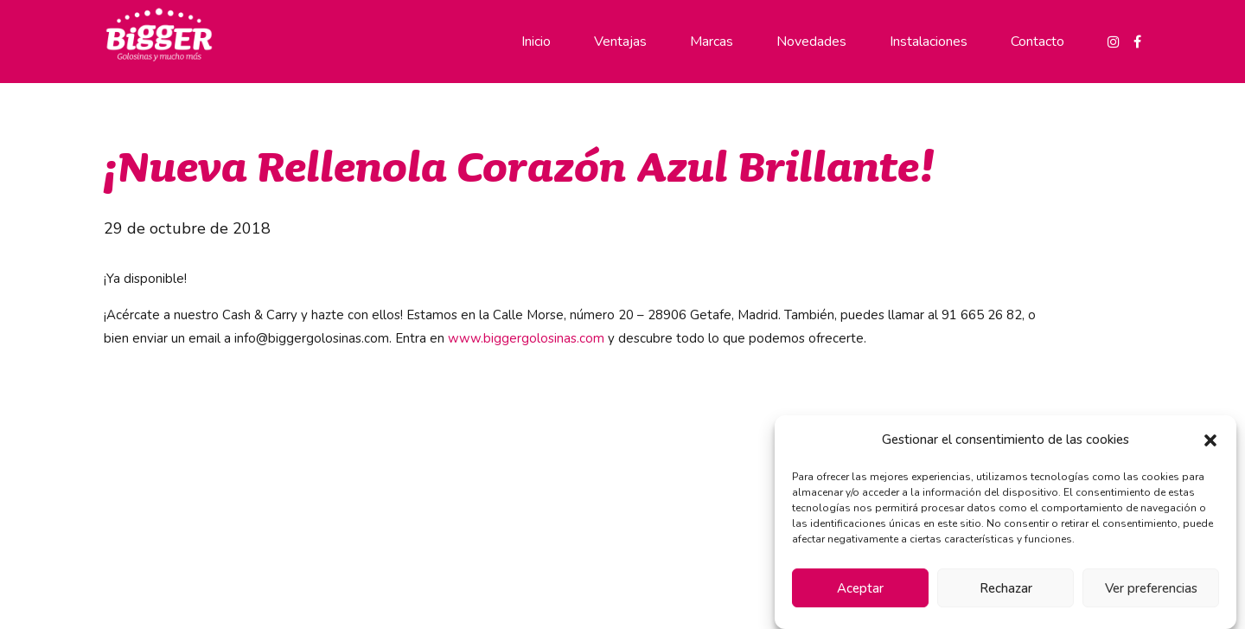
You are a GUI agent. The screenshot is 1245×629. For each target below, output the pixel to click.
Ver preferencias (1151, 588)
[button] (1210, 440)
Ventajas (620, 41)
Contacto (1037, 41)
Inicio (536, 41)
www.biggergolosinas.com (526, 338)
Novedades (811, 41)
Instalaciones (928, 41)
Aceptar (860, 588)
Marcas (711, 41)
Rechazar (1006, 588)
